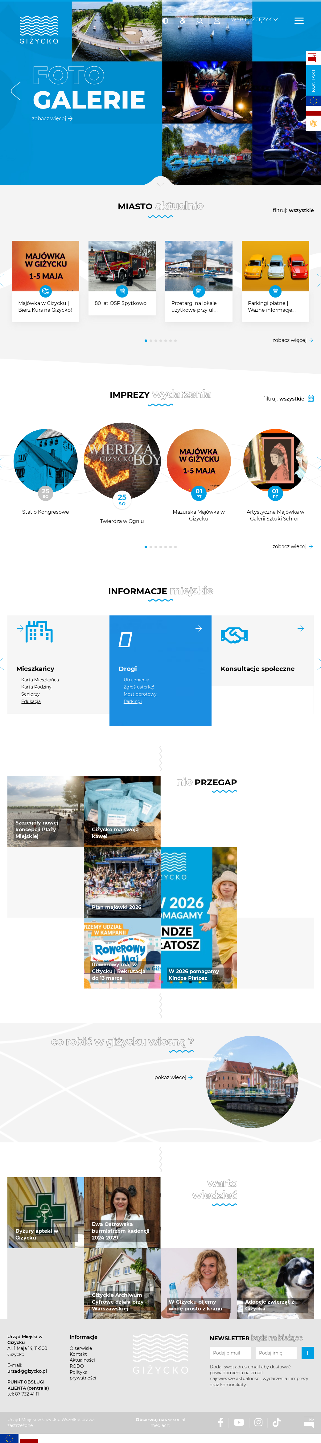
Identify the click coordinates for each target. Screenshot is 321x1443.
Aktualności (82, 1360)
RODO (77, 1366)
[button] (16, 93)
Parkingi (133, 701)
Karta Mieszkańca (40, 680)
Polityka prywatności (83, 1375)
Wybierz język (251, 15)
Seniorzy (30, 694)
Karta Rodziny (36, 687)
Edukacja (31, 701)
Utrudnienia (136, 680)
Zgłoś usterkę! (139, 687)
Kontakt (313, 80)
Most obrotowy (140, 694)
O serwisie (81, 1348)
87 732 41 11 (27, 1394)
